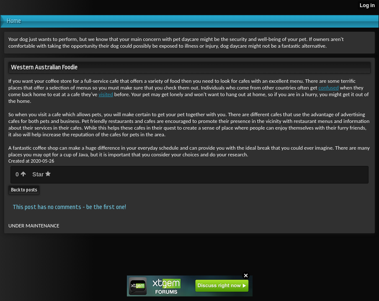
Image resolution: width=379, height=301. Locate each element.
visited (105, 94)
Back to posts (24, 190)
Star (41, 174)
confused (329, 87)
